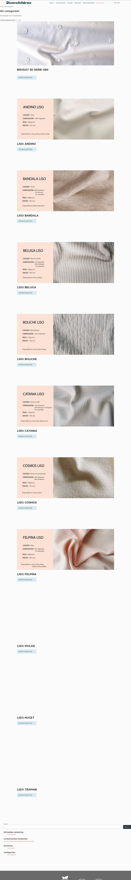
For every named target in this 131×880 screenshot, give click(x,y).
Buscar (6, 824)
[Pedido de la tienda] (10, 20)
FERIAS (70, 3)
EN (118, 3)
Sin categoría (11, 855)
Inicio (1, 6)
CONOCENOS (61, 3)
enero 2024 (10, 848)
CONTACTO (100, 3)
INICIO (51, 3)
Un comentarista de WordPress (13, 841)
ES (115, 3)
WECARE (77, 3)
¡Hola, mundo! (11, 834)
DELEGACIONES (88, 3)
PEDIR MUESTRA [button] (25, 78)
